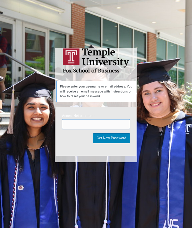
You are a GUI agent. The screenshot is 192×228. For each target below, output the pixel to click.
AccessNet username (78, 116)
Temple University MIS (96, 60)
